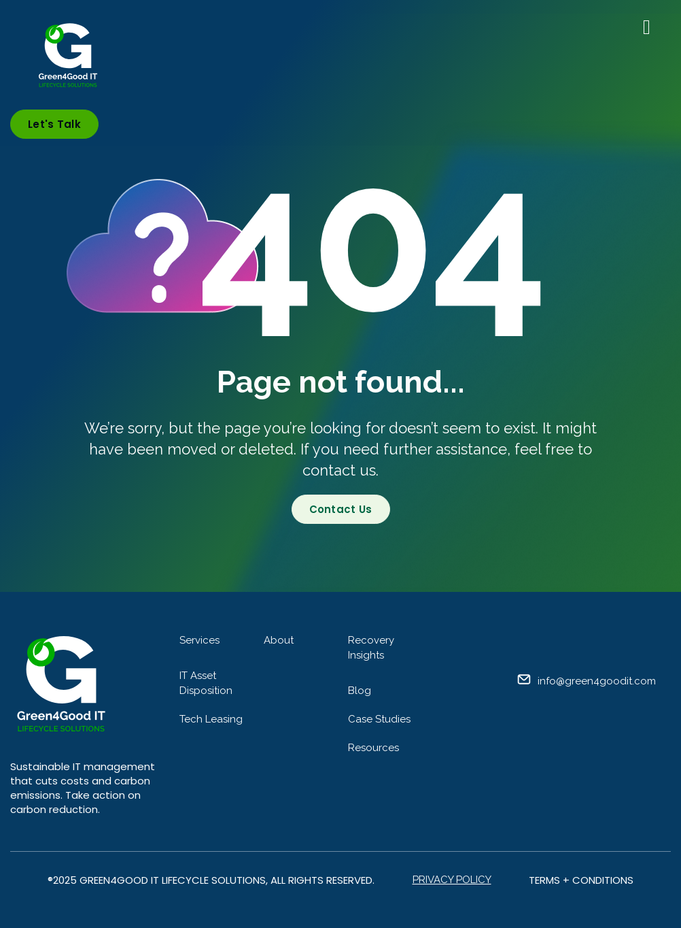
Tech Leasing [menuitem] (211, 719)
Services (199, 640)
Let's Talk (54, 125)
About (279, 640)
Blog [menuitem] (359, 690)
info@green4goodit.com (597, 681)
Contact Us (340, 509)
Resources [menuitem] (373, 748)
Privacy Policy (452, 880)
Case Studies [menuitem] (379, 719)
